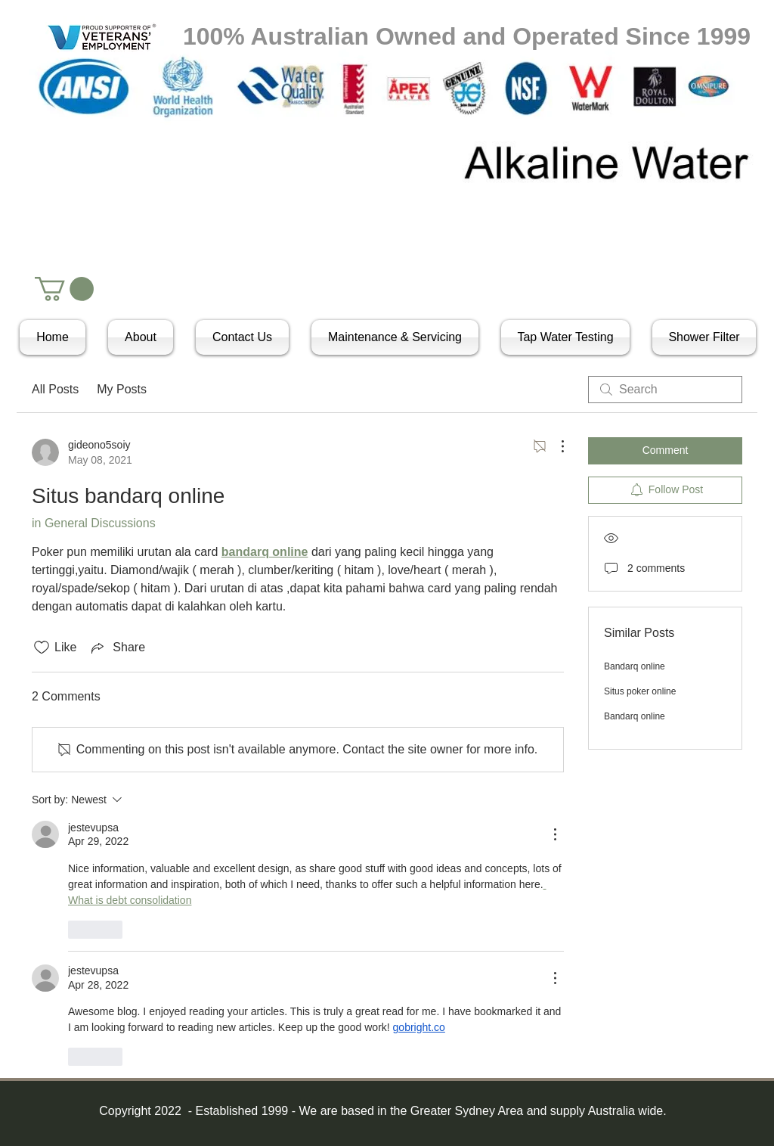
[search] (665, 389)
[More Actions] (555, 446)
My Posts (122, 389)
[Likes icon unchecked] (41, 647)
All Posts (55, 389)
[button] (64, 289)
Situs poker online (640, 691)
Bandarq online (634, 666)
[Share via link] (116, 647)
